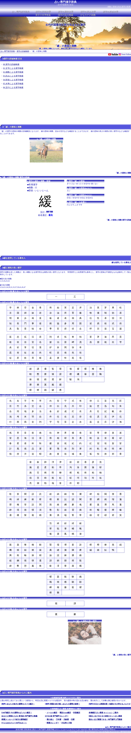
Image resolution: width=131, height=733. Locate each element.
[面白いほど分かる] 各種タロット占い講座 (105, 716)
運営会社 (95, 729)
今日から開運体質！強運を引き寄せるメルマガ (111, 704)
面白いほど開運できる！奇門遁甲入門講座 (105, 719)
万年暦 (58, 719)
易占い (35, 729)
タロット (58, 729)
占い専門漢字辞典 (65, 1)
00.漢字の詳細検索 (11, 64)
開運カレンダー (53, 723)
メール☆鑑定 (52, 713)
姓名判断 (19, 729)
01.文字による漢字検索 (13, 68)
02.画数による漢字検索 (13, 72)
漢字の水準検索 (43, 15)
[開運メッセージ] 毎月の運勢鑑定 (14, 719)
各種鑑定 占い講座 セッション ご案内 (103, 713)
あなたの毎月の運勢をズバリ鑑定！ (21, 704)
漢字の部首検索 (110, 11)
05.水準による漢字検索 (13, 84)
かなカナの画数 (88, 15)
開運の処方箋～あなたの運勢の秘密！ (65, 704)
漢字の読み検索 (88, 11)
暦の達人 (50, 719)
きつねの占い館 (84, 729)
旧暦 (72, 719)
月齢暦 (66, 719)
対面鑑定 (76, 713)
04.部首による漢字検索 (13, 80)
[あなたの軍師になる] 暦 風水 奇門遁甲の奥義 (19, 716)
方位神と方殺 (66, 723)
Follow (128, 54)
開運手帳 (50, 729)
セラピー (73, 729)
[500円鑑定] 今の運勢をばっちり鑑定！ (16, 713)
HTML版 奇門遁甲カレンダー (56, 716)
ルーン (66, 729)
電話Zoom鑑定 (65, 713)
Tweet (123, 54)
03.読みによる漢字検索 (13, 76)
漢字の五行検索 (65, 15)
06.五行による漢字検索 (13, 87)
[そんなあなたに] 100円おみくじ (14, 723)
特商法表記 (104, 729)
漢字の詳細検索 (43, 11)
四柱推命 (27, 729)
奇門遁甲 (42, 729)
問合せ (112, 729)
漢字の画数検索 (65, 11)
